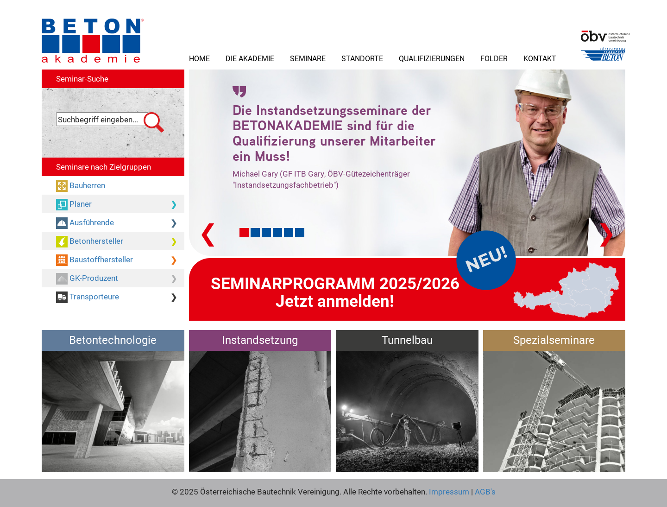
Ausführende (120, 223)
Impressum (449, 491)
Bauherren (86, 185)
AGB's (484, 491)
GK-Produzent (120, 279)
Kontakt (539, 58)
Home (199, 58)
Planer (120, 204)
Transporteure (120, 297)
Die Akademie (250, 58)
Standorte (362, 58)
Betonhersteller (120, 241)
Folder (494, 58)
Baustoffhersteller (120, 260)
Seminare (308, 58)
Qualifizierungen (432, 58)
